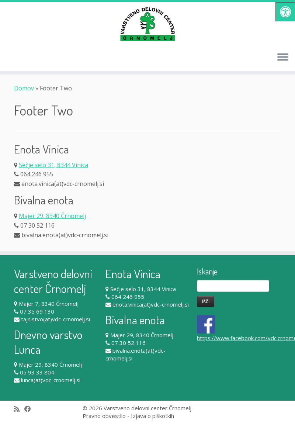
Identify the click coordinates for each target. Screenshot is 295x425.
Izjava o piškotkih (152, 415)
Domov (24, 88)
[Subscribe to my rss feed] (19, 409)
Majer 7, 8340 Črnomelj (49, 303)
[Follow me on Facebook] (30, 409)
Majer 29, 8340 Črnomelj (52, 216)
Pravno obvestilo (104, 415)
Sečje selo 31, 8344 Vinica (53, 165)
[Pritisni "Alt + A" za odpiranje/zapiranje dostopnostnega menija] (285, 11)
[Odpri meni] (282, 57)
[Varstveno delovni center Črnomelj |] (147, 24)
